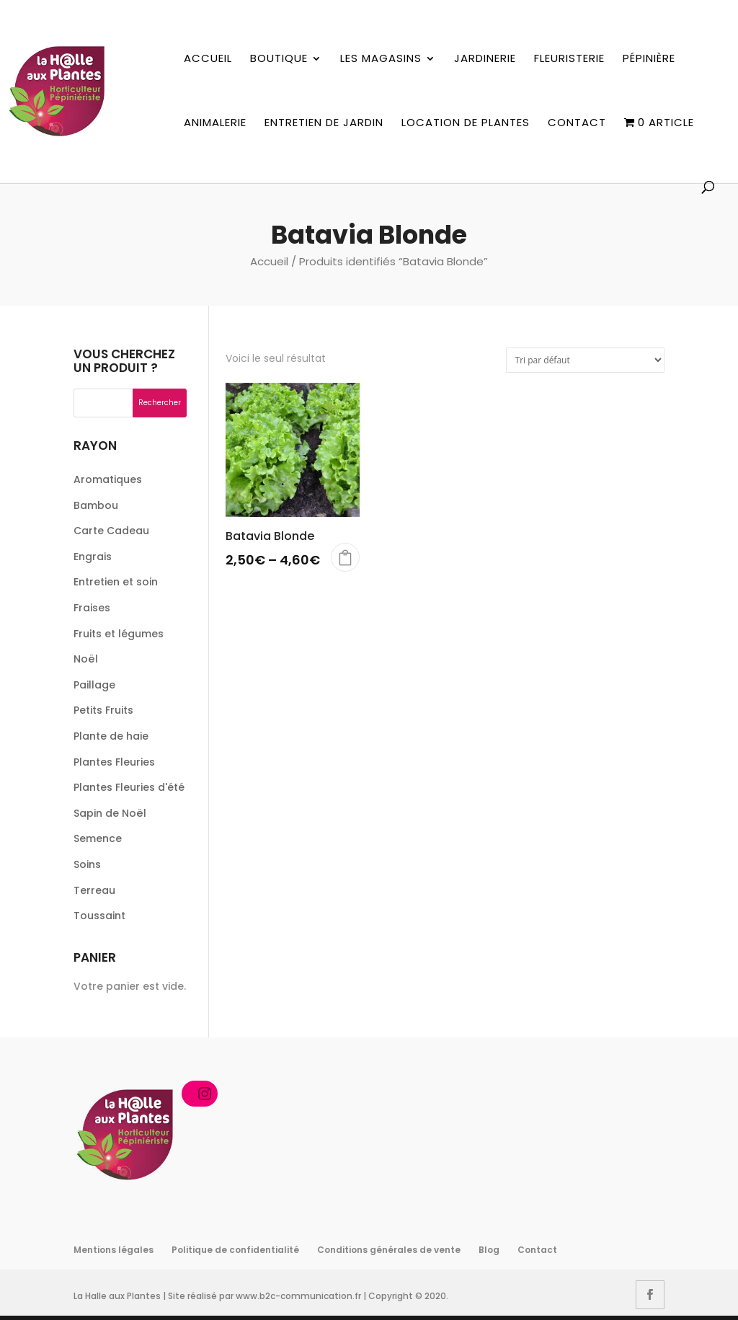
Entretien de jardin (323, 123)
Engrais (93, 556)
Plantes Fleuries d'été (129, 787)
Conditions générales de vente (389, 1250)
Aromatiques (108, 479)
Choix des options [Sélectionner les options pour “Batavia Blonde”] (345, 557)
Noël (86, 659)
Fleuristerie (569, 59)
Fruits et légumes (119, 633)
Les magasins (381, 59)
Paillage (94, 685)
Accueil (208, 59)
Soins (87, 864)
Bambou (96, 505)
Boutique (279, 59)
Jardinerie (485, 59)
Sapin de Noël (110, 813)
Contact (577, 123)
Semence (98, 838)
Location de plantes (465, 123)
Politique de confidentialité (235, 1250)
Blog (489, 1250)
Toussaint (99, 915)
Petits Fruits (103, 710)
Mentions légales (114, 1250)
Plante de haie (111, 736)
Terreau (94, 890)
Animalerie (215, 123)
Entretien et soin (116, 582)
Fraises (92, 608)
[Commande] (585, 360)
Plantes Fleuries (114, 762)
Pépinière (649, 59)
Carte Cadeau (111, 530)
